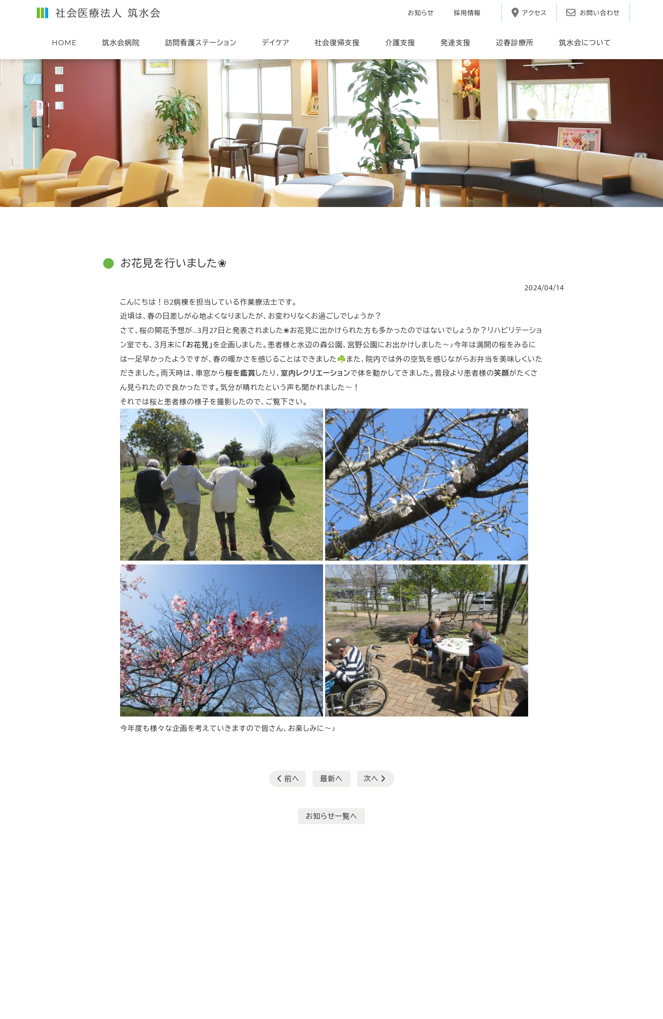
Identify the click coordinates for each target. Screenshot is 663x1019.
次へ (375, 778)
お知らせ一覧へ (332, 815)
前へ (288, 778)
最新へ (331, 778)
